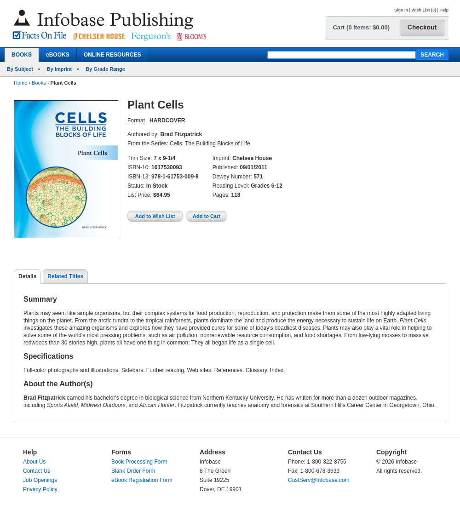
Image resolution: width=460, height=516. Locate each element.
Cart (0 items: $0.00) (361, 27)
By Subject (20, 69)
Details (27, 276)
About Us (34, 462)
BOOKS (22, 55)
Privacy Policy (40, 489)
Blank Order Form (133, 471)
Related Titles (65, 276)
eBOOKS (57, 55)
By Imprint (59, 69)
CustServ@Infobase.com (319, 480)
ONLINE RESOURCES (112, 55)
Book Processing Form (139, 462)
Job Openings (40, 480)
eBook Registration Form (141, 480)
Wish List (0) (424, 10)
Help (443, 10)
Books (39, 83)
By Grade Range (105, 69)
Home (20, 83)
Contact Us (36, 471)
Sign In (401, 10)
